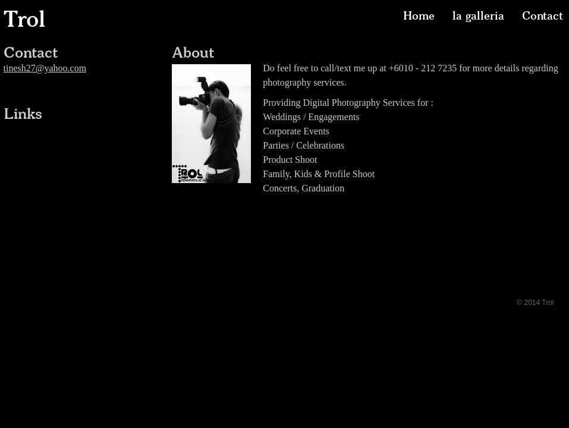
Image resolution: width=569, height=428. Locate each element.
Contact (542, 15)
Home (419, 15)
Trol (24, 19)
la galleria (478, 15)
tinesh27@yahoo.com (45, 68)
